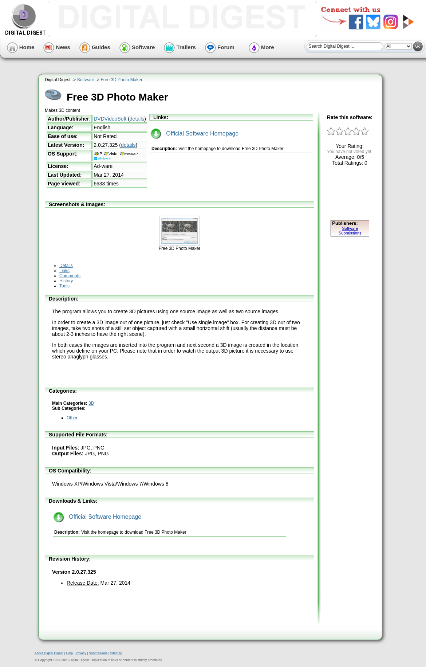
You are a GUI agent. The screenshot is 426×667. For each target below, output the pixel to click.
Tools (64, 286)
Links (64, 270)
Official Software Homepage (194, 133)
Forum (219, 47)
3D (91, 403)
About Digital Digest (49, 653)
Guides (94, 47)
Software (137, 47)
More (261, 47)
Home (21, 47)
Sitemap (116, 653)
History (66, 280)
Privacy (80, 653)
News (56, 47)
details (137, 119)
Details (66, 265)
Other (72, 417)
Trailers (180, 47)
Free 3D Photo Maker (121, 79)
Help (69, 653)
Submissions (98, 653)
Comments (69, 275)
